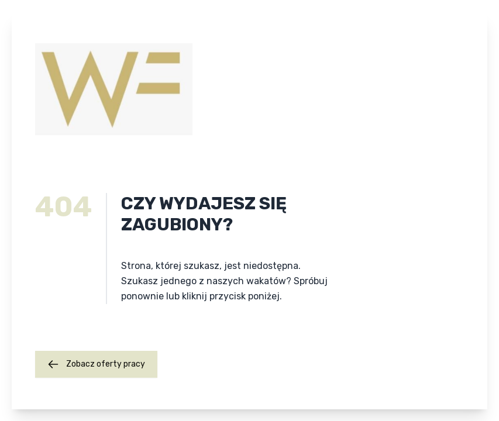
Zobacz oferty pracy (96, 364)
